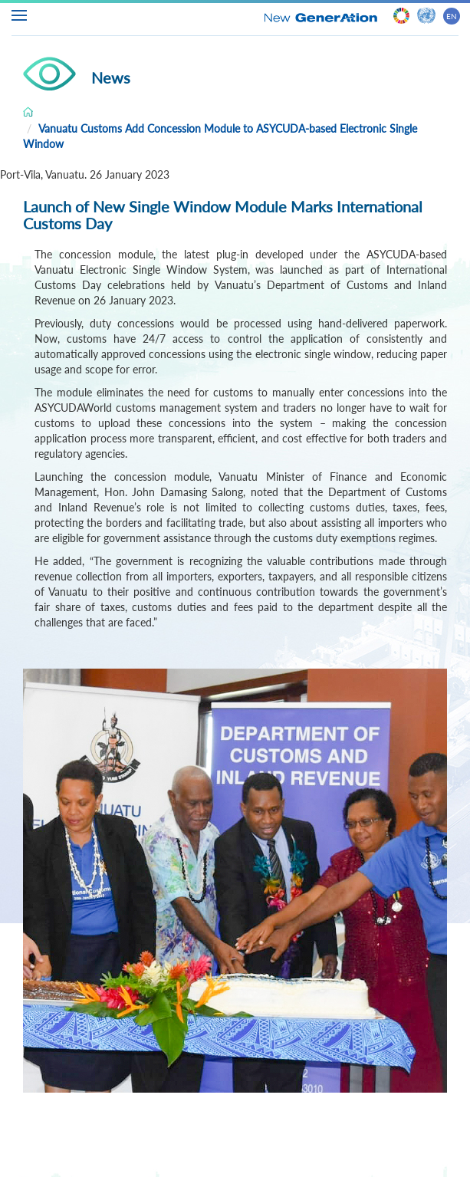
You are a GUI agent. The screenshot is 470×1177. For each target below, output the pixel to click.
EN (451, 16)
